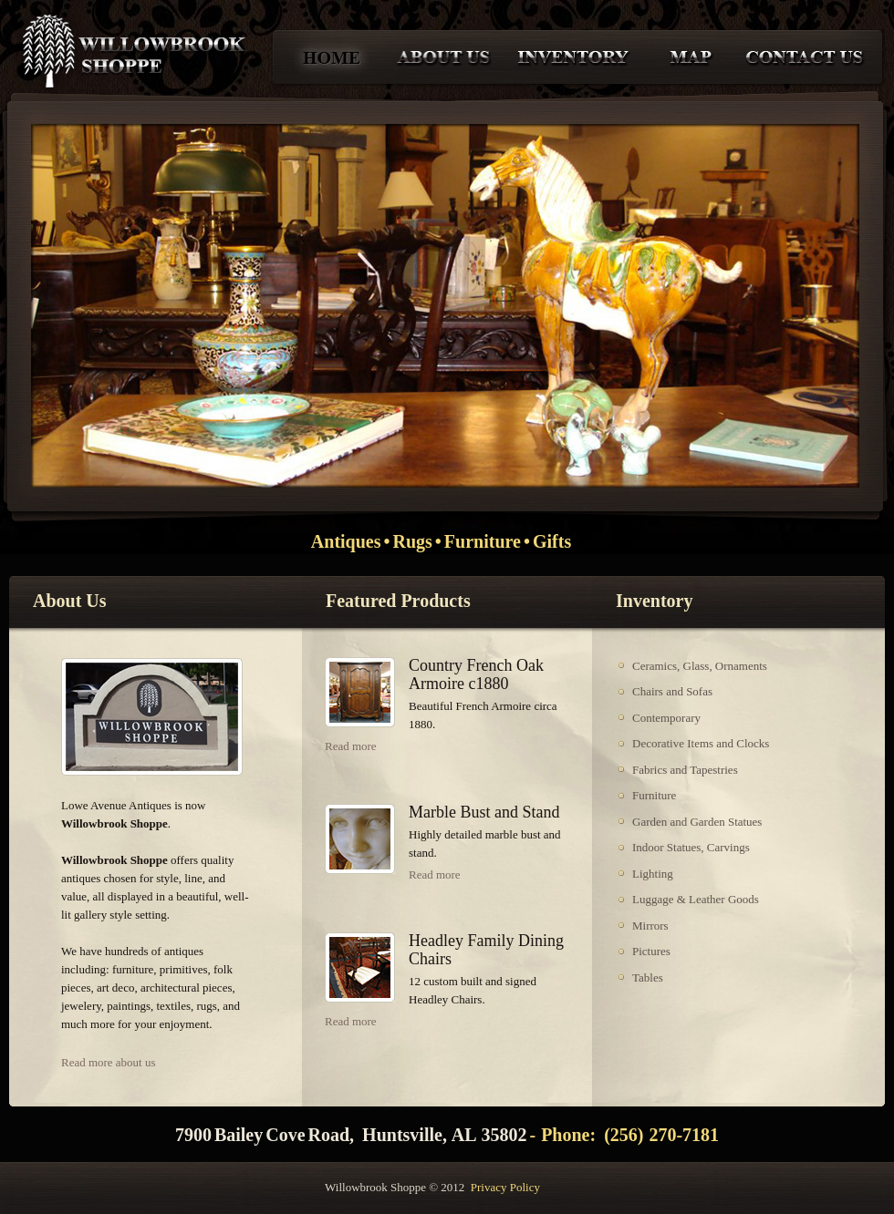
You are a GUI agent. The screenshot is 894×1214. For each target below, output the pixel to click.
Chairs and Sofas (672, 691)
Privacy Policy (505, 1187)
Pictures (651, 951)
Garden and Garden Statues (697, 821)
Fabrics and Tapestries (685, 770)
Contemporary (666, 718)
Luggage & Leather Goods (695, 899)
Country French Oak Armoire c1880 (476, 674)
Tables (647, 977)
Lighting (652, 873)
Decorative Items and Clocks (700, 743)
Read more (351, 746)
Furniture (654, 795)
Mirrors (650, 925)
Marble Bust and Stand (484, 812)
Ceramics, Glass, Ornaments (699, 666)
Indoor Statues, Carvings (691, 847)
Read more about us (108, 1062)
